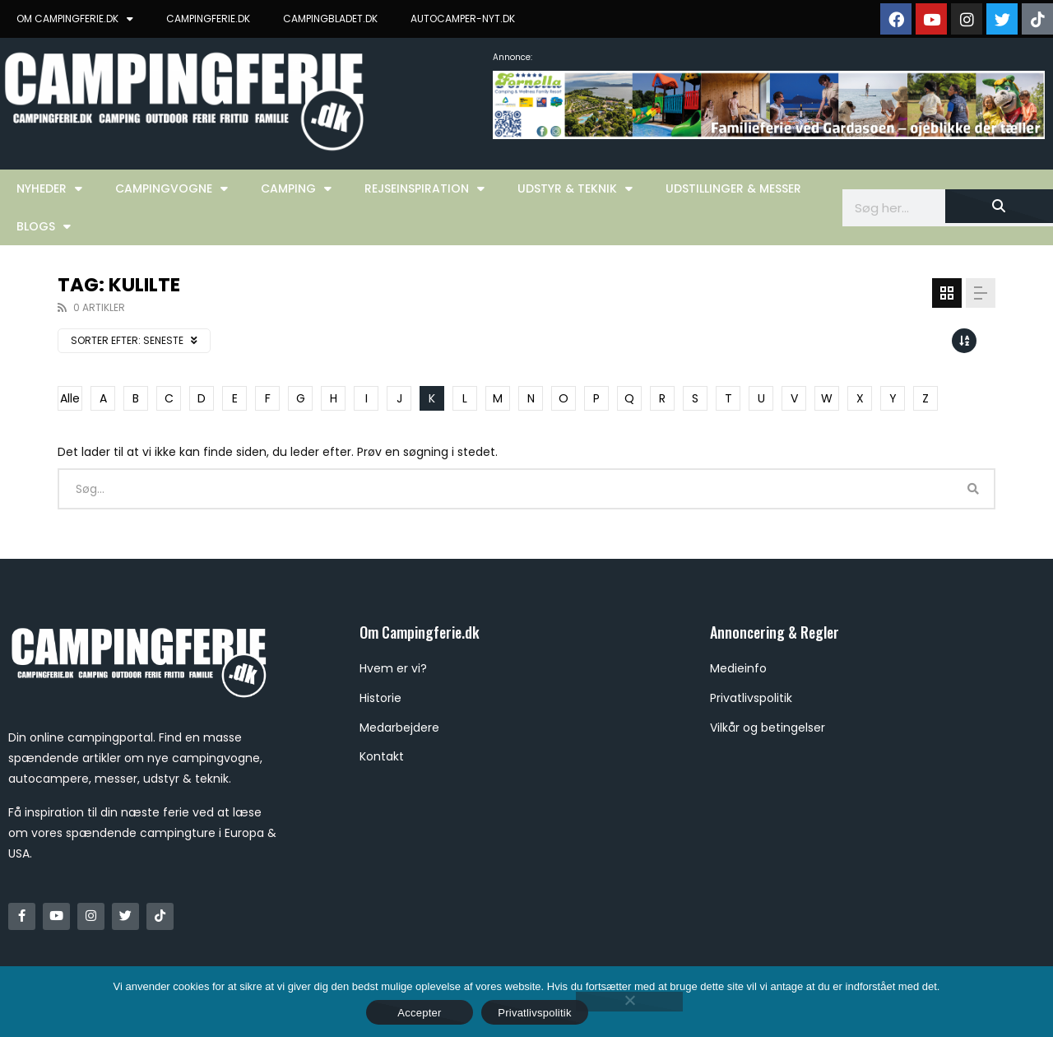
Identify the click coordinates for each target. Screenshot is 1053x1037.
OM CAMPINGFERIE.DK (74, 19)
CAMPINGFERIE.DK (208, 19)
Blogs (43, 226)
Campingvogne (171, 188)
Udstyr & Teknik (575, 188)
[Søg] (999, 206)
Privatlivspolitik (535, 1013)
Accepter (419, 1013)
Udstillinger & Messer (733, 188)
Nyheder (49, 188)
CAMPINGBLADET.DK (330, 19)
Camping (296, 188)
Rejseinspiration (424, 188)
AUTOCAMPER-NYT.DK (463, 19)
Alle (70, 398)
